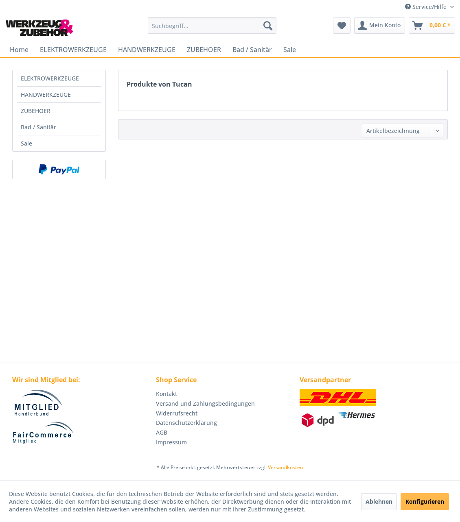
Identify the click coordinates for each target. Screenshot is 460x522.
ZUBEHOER (35, 111)
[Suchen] (267, 25)
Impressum (171, 442)
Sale (26, 143)
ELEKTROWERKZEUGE (50, 78)
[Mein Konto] (379, 25)
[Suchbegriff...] (212, 25)
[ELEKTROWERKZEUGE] (73, 49)
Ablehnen (379, 501)
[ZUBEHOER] (204, 49)
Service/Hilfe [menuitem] (426, 7)
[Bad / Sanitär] (252, 49)
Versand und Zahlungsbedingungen (205, 403)
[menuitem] (212, 25)
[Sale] (290, 49)
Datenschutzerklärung (186, 422)
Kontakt (166, 394)
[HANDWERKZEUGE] (146, 49)
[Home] (19, 49)
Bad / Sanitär (38, 127)
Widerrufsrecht (176, 413)
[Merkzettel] (341, 25)
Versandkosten (285, 467)
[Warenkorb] (432, 25)
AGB (161, 432)
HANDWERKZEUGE (46, 94)
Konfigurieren (424, 501)
